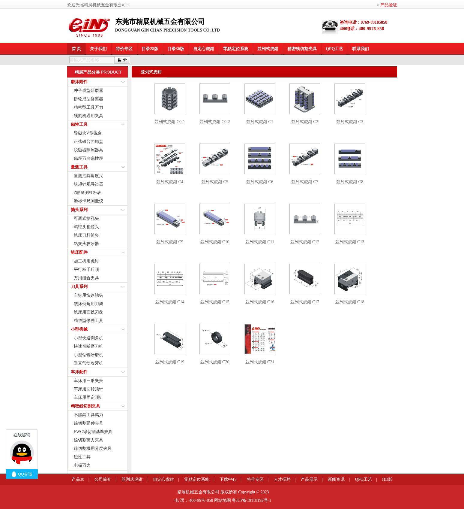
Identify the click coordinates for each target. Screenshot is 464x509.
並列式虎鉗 (267, 49)
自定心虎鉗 (203, 49)
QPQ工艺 (334, 49)
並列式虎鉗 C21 (259, 362)
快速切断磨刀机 (88, 346)
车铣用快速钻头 (88, 295)
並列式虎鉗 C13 (349, 242)
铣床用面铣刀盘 (88, 312)
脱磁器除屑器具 (88, 150)
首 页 (76, 49)
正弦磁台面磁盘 (88, 141)
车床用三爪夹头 (88, 380)
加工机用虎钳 (86, 261)
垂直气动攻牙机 (88, 363)
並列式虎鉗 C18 (349, 302)
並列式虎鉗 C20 (214, 362)
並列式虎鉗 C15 (214, 302)
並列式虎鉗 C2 (304, 122)
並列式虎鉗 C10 (214, 242)
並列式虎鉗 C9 (169, 242)
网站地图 (222, 500)
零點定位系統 (235, 49)
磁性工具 (82, 457)
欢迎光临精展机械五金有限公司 (96, 5)
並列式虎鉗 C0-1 (169, 122)
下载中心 (228, 479)
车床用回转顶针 (88, 389)
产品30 (78, 479)
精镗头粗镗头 (86, 227)
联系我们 (360, 49)
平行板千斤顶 (86, 269)
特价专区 (124, 49)
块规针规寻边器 (88, 184)
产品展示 (309, 479)
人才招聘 (282, 479)
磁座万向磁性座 (88, 158)
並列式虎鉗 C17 (304, 302)
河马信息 (278, 492)
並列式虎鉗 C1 (259, 122)
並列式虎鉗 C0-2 (214, 122)
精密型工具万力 (88, 107)
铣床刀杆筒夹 (86, 235)
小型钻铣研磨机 (88, 355)
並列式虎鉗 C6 (259, 182)
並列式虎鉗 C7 (304, 182)
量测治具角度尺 (88, 176)
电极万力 (82, 465)
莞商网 (272, 501)
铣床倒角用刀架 (88, 303)
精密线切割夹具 (302, 49)
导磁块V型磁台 (88, 133)
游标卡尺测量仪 (88, 201)
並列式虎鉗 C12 (304, 242)
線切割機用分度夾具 (93, 448)
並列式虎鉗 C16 (259, 302)
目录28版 (150, 49)
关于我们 (98, 49)
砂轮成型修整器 (88, 99)
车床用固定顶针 (88, 397)
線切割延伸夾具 (88, 423)
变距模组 (277, 501)
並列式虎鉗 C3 (349, 122)
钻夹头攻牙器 (86, 243)
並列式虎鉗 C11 (259, 242)
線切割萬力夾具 (88, 440)
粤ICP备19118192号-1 (251, 500)
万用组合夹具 (86, 278)
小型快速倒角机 (88, 338)
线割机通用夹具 (88, 116)
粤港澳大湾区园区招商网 (287, 501)
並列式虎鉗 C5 (214, 182)
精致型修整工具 (88, 320)
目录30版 (175, 49)
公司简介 (102, 479)
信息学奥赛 (275, 501)
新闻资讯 (336, 479)
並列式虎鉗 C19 (169, 362)
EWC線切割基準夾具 (93, 431)
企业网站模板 (282, 501)
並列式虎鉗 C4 (169, 182)
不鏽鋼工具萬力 (88, 415)
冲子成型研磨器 (88, 90)
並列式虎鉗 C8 (349, 182)
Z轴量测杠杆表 (88, 192)
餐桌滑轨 (279, 501)
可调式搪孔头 (86, 218)
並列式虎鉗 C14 (169, 302)
